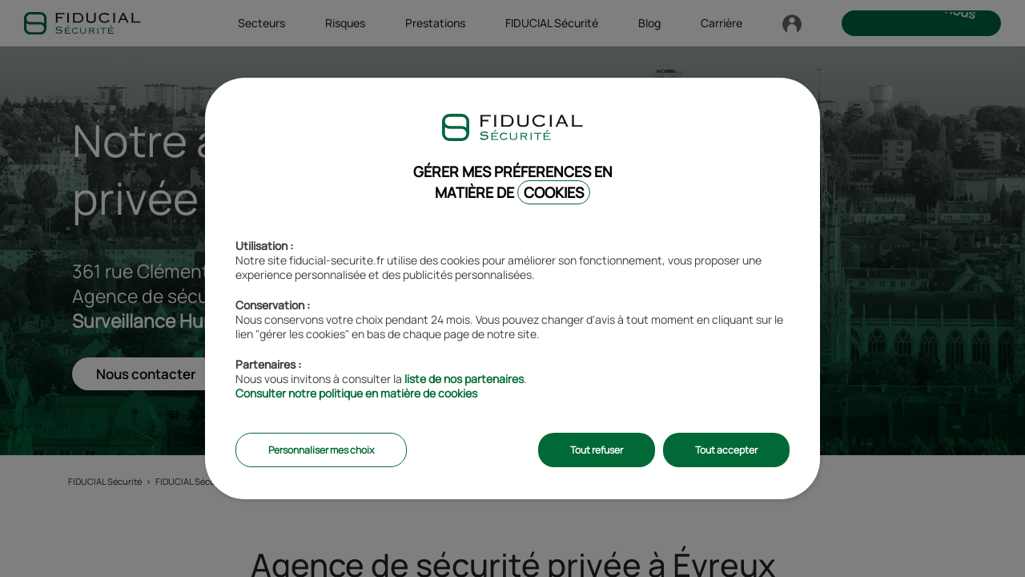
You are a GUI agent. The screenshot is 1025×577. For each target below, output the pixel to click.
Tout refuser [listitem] (596, 450)
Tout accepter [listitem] (726, 450)
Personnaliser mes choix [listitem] (321, 450)
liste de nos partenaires (464, 378)
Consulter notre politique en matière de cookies (356, 393)
